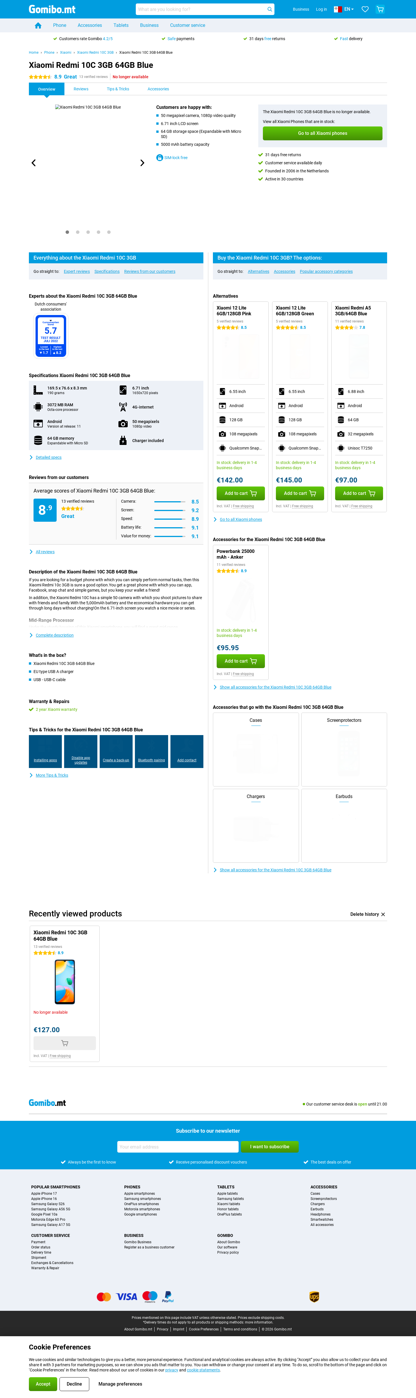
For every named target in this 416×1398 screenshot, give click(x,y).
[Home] (38, 25)
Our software (227, 1247)
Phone (59, 25)
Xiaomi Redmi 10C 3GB (95, 53)
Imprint (178, 1329)
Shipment (38, 1258)
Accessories (90, 25)
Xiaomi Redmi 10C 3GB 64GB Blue (145, 53)
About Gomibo (228, 1242)
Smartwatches (322, 1220)
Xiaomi (65, 53)
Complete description (51, 635)
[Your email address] (178, 1147)
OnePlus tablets (229, 1214)
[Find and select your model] (205, 9)
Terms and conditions (240, 1329)
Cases (315, 1194)
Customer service (187, 25)
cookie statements (203, 1370)
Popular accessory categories (326, 271)
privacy (171, 1370)
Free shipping (243, 506)
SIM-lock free (171, 157)
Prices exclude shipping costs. (261, 1318)
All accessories (322, 1225)
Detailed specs (45, 457)
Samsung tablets (230, 1199)
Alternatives (258, 271)
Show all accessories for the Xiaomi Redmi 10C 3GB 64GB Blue (272, 687)
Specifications (107, 271)
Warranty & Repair (45, 1268)
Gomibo (225, 1235)
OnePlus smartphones (141, 1204)
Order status (40, 1247)
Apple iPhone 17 (44, 1194)
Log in (321, 9)
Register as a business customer (149, 1247)
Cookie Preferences (204, 1329)
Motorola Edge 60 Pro (48, 1220)
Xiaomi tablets (228, 1204)
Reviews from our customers (149, 271)
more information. (259, 1322)
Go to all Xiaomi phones (237, 519)
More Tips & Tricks (48, 775)
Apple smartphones (139, 1194)
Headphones (320, 1214)
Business (149, 25)
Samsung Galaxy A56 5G (50, 1209)
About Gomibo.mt (138, 1329)
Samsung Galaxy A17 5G (50, 1225)
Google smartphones (140, 1214)
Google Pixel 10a (44, 1214)
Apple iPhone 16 (44, 1199)
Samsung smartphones (142, 1199)
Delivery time (41, 1252)
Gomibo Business (137, 1242)
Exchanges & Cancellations (52, 1263)
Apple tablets (227, 1194)
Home (33, 53)
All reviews (42, 551)
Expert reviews (77, 271)
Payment (38, 1242)
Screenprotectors (324, 1199)
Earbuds (317, 1209)
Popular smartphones (55, 1187)
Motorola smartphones (142, 1209)
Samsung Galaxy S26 (48, 1204)
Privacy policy (228, 1252)
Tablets (121, 25)
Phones (132, 1187)
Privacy (162, 1329)
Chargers (318, 1204)
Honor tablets (228, 1209)
